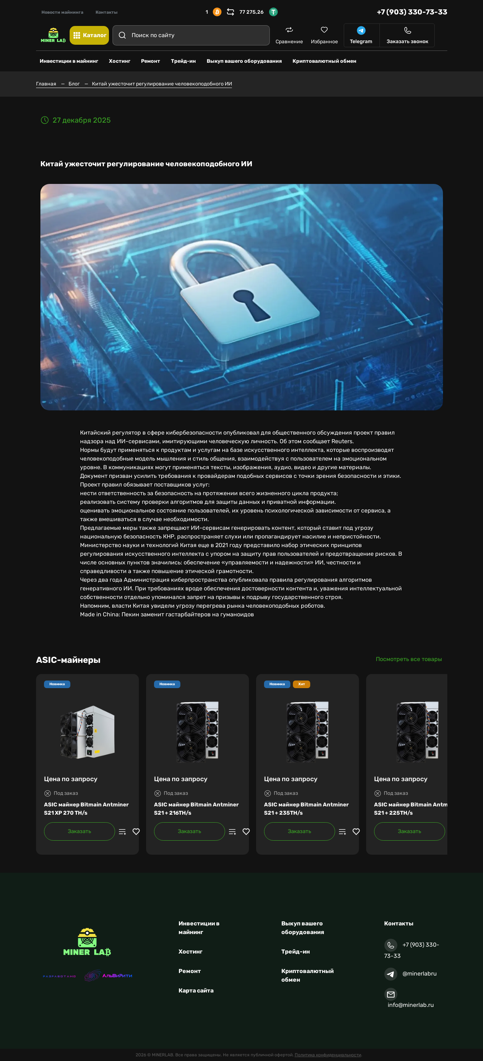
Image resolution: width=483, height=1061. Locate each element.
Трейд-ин (295, 951)
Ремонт (190, 971)
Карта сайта (196, 990)
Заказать (79, 831)
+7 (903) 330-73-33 (412, 12)
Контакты (107, 12)
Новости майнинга (62, 12)
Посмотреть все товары (409, 659)
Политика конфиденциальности (328, 1054)
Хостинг (190, 951)
